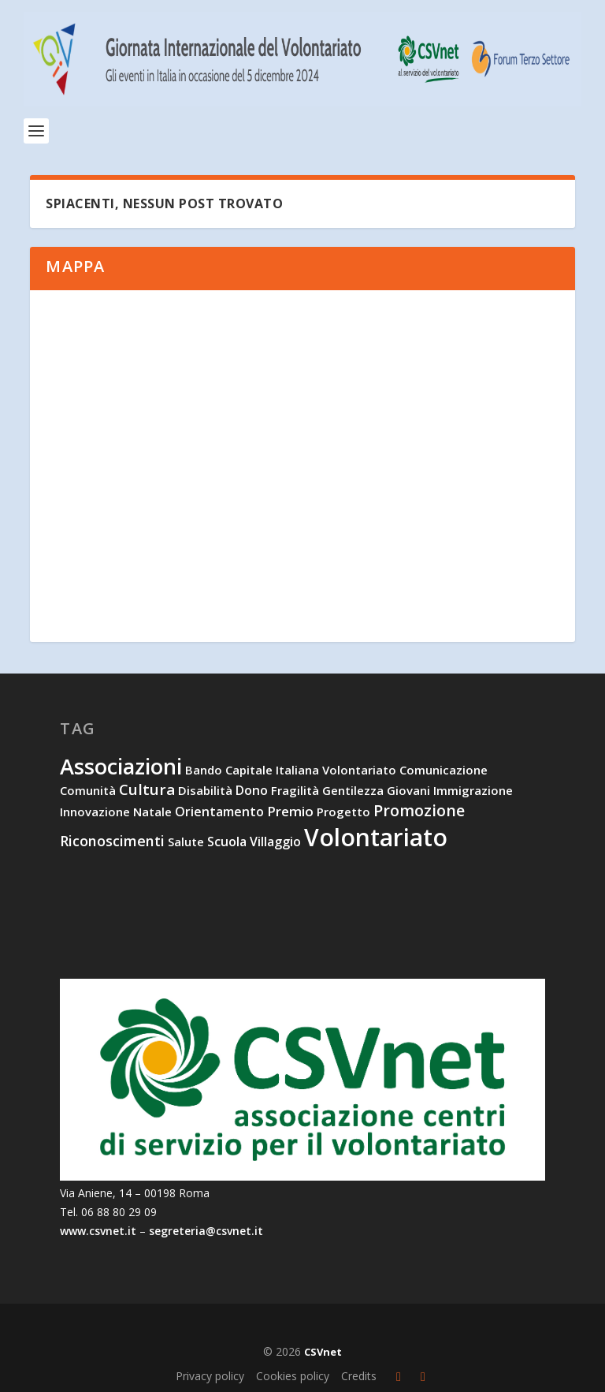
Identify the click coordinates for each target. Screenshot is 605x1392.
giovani (408, 790)
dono (252, 790)
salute (186, 841)
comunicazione (443, 770)
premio (290, 811)
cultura (147, 789)
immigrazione (473, 790)
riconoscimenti (112, 840)
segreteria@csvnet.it (206, 1230)
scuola (227, 841)
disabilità (205, 790)
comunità (88, 790)
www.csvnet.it (98, 1230)
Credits (359, 1375)
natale (152, 811)
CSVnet (323, 1352)
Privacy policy (210, 1375)
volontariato (375, 837)
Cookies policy (292, 1375)
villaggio (275, 841)
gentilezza (353, 790)
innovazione (95, 811)
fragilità (295, 790)
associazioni (121, 766)
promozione (419, 810)
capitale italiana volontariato (310, 770)
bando (203, 770)
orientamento (219, 811)
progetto (343, 811)
